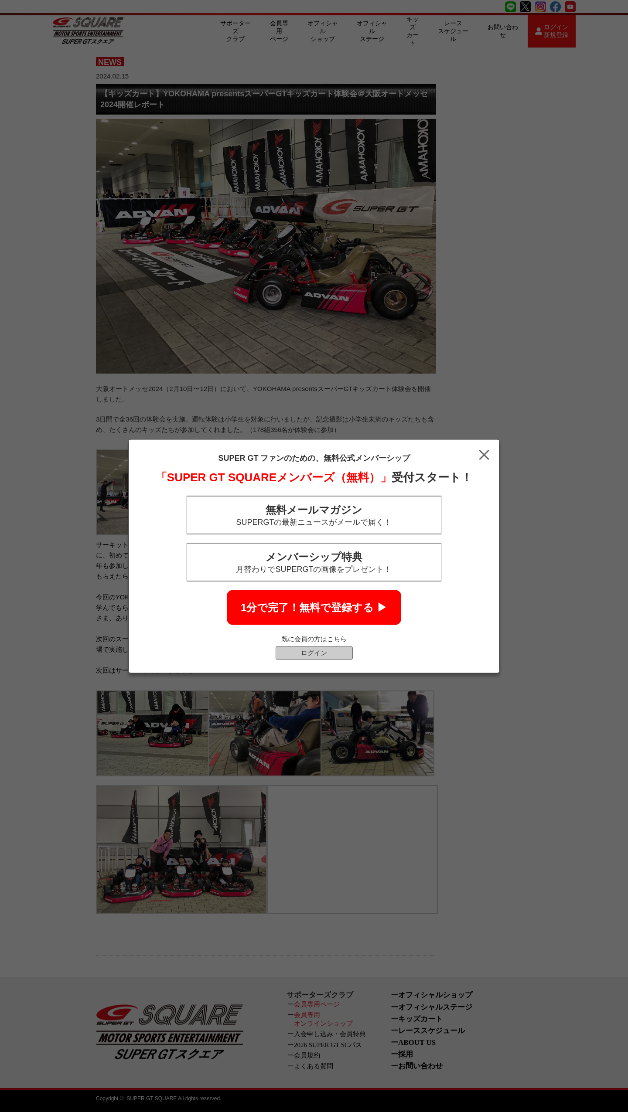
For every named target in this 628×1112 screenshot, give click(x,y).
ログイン (314, 652)
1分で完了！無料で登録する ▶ (314, 607)
